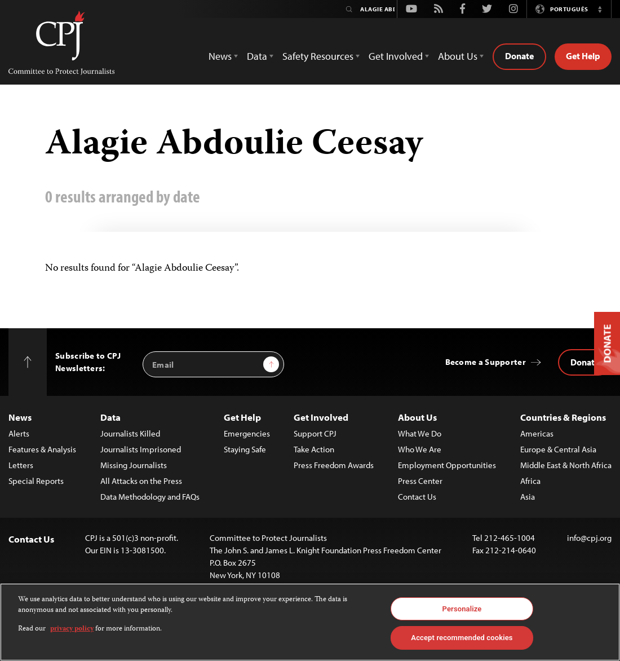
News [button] (220, 56)
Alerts (18, 433)
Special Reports (36, 480)
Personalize (462, 609)
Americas (536, 433)
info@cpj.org (589, 537)
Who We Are (419, 449)
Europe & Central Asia (558, 449)
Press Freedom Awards (334, 465)
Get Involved (321, 417)
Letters (20, 465)
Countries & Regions (563, 417)
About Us (417, 417)
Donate (519, 55)
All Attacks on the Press (141, 480)
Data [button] (257, 56)
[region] (310, 622)
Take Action (314, 449)
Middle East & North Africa (566, 465)
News (20, 417)
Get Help (583, 55)
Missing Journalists (133, 465)
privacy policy (72, 629)
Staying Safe (245, 449)
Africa (530, 480)
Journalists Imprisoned (140, 449)
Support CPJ (315, 433)
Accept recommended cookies (461, 637)
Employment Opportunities (447, 465)
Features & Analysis (42, 449)
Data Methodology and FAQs (150, 496)
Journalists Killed (130, 433)
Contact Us (417, 496)
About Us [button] (457, 56)
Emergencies (247, 433)
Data (110, 417)
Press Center (420, 480)
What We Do (419, 433)
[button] (599, 9)
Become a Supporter (485, 361)
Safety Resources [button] (317, 56)
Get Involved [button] (396, 56)
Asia (527, 496)
